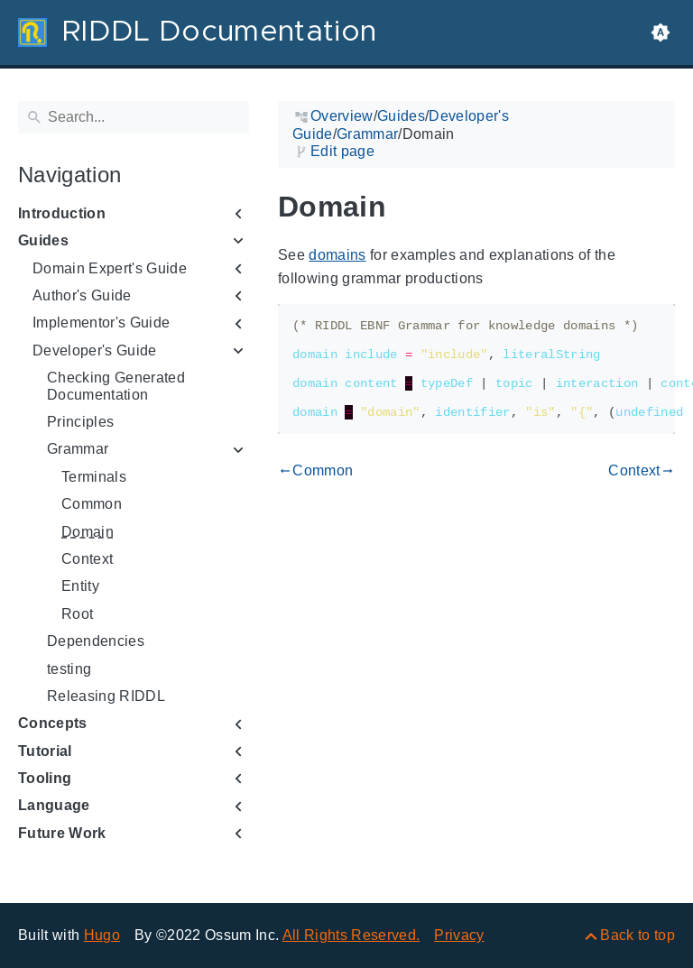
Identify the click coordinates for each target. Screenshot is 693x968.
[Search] (133, 117)
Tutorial (45, 751)
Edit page (342, 151)
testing (69, 669)
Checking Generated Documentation (116, 385)
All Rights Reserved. (351, 935)
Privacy (459, 935)
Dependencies (95, 641)
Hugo (102, 935)
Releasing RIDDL (106, 696)
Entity (80, 586)
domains (337, 255)
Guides (43, 240)
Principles (80, 421)
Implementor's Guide (101, 322)
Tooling (44, 778)
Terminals (93, 476)
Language (54, 805)
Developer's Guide (94, 350)
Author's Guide (82, 295)
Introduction (62, 213)
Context (87, 559)
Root (77, 614)
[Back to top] (628, 935)
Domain (87, 531)
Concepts (53, 723)
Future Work (62, 833)
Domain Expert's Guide (109, 268)
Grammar (77, 448)
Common (91, 504)
